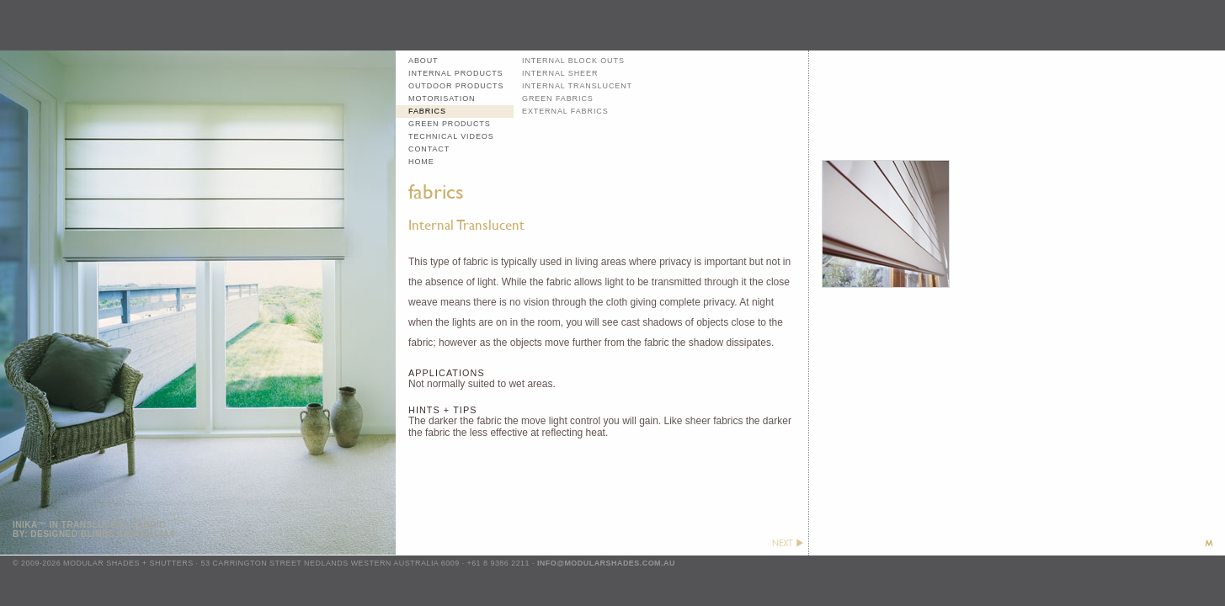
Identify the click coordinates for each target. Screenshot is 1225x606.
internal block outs (573, 60)
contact (429, 149)
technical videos (451, 136)
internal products (455, 73)
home (421, 161)
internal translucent (577, 86)
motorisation (441, 98)
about (423, 60)
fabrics (427, 111)
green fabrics (558, 98)
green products (449, 124)
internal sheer (560, 73)
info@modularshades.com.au (606, 563)
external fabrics (565, 111)
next (787, 543)
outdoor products (455, 86)
